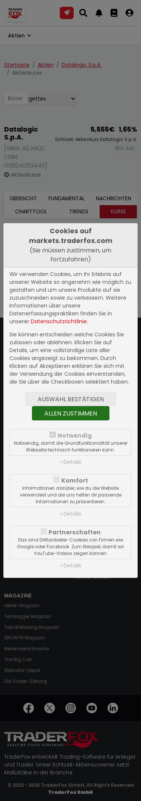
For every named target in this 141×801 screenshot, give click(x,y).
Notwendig (75, 436)
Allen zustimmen (70, 413)
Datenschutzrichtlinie (59, 321)
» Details (70, 462)
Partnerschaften (75, 532)
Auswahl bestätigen (71, 399)
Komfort (74, 480)
